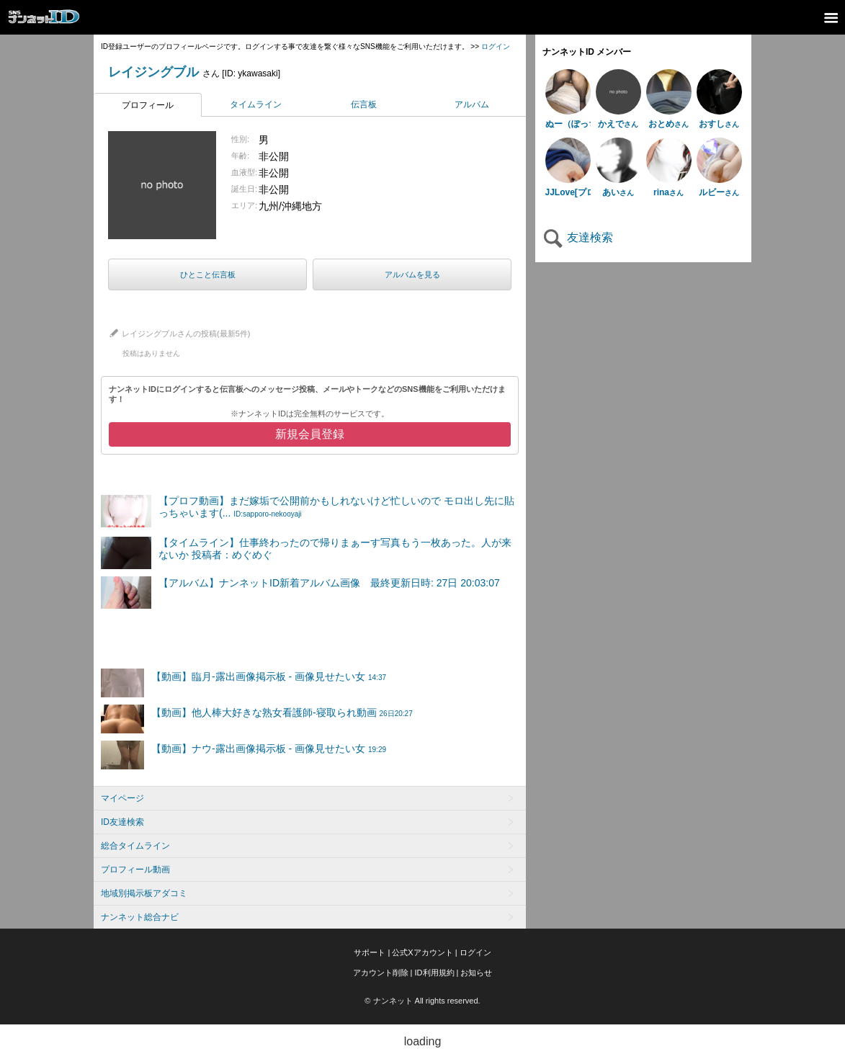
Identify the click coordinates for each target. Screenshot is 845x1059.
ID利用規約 (435, 972)
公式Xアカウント (422, 952)
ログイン (495, 46)
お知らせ (476, 972)
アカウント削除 (380, 972)
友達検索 (577, 237)
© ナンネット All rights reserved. (422, 1000)
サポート (369, 952)
